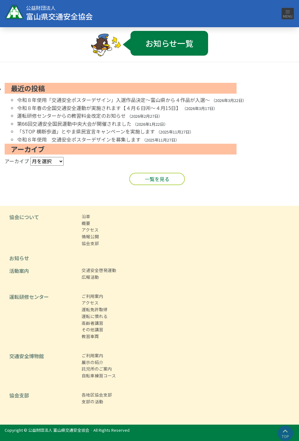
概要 (86, 223)
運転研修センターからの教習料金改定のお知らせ (71, 115)
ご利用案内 (92, 296)
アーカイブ (17, 161)
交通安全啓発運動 (99, 270)
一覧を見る (157, 179)
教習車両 (90, 336)
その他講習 (92, 329)
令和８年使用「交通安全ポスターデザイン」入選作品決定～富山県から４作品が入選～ (113, 100)
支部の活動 (92, 401)
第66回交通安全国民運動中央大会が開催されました (74, 123)
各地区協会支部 (97, 395)
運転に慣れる (95, 316)
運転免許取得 (95, 309)
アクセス (90, 230)
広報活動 (90, 277)
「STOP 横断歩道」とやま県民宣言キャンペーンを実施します (86, 131)
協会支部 (90, 243)
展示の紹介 (92, 362)
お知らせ (19, 258)
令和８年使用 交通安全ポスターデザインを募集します (79, 139)
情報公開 (90, 236)
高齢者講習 (92, 323)
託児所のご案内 (97, 369)
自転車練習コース (99, 375)
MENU (288, 14)
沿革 (86, 216)
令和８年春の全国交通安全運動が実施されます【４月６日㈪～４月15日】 (99, 108)
